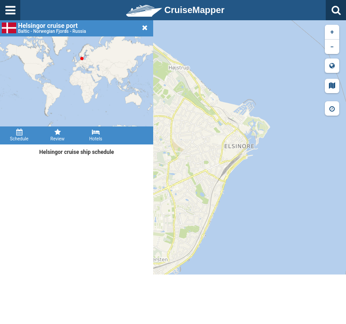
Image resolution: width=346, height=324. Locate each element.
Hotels (96, 135)
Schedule (19, 135)
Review (57, 135)
